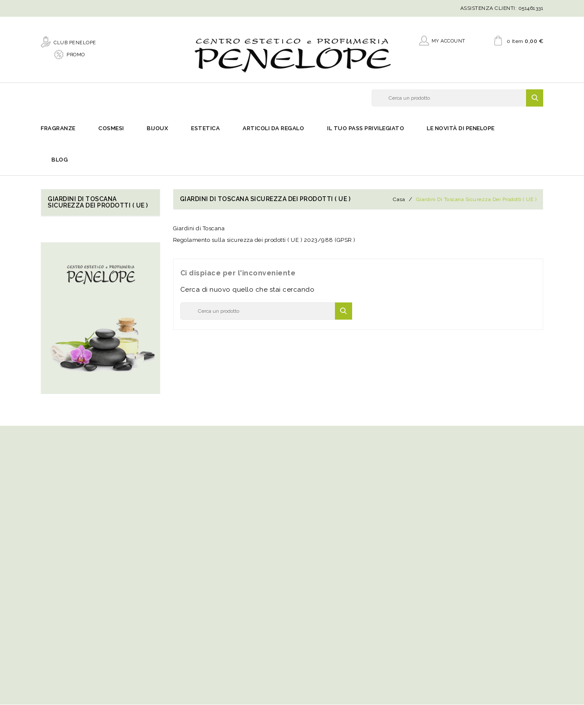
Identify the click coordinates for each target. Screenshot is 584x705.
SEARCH (534, 98)
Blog (60, 160)
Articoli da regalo (273, 129)
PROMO (76, 54)
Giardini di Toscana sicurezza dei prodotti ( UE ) (98, 202)
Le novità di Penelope (461, 129)
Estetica (205, 129)
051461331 (531, 8)
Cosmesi (111, 129)
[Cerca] (457, 98)
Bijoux (157, 129)
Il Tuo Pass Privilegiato (365, 129)
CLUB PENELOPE (75, 42)
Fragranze (58, 129)
